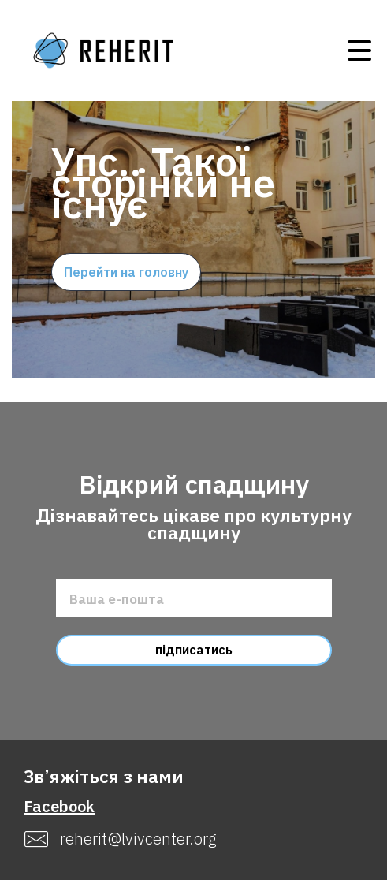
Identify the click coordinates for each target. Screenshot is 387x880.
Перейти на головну (126, 272)
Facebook (59, 806)
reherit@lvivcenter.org (138, 839)
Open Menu (359, 50)
